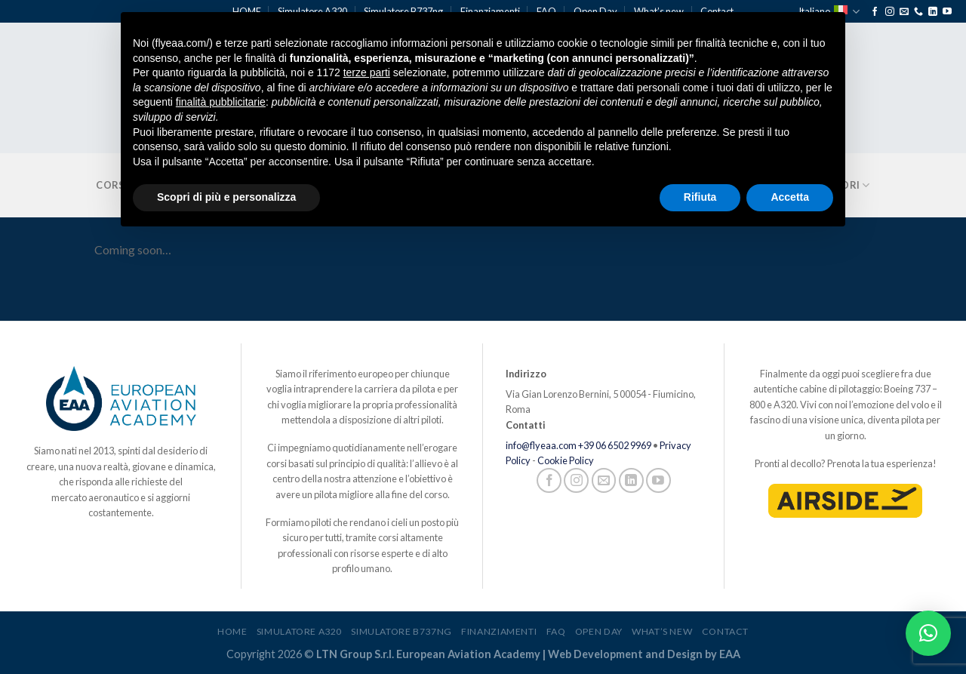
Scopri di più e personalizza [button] (226, 197)
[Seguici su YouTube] (947, 12)
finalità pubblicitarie (221, 102)
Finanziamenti (499, 631)
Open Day (599, 631)
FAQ (556, 631)
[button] (928, 633)
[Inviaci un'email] (904, 12)
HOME (232, 631)
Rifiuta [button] (700, 197)
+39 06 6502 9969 (614, 445)
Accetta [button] (790, 197)
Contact (725, 631)
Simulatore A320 (299, 631)
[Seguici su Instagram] (889, 12)
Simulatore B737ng (401, 631)
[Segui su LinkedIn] (932, 12)
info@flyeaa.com (541, 445)
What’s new (662, 631)
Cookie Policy (565, 460)
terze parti (366, 72)
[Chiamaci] (918, 12)
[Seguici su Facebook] (874, 12)
